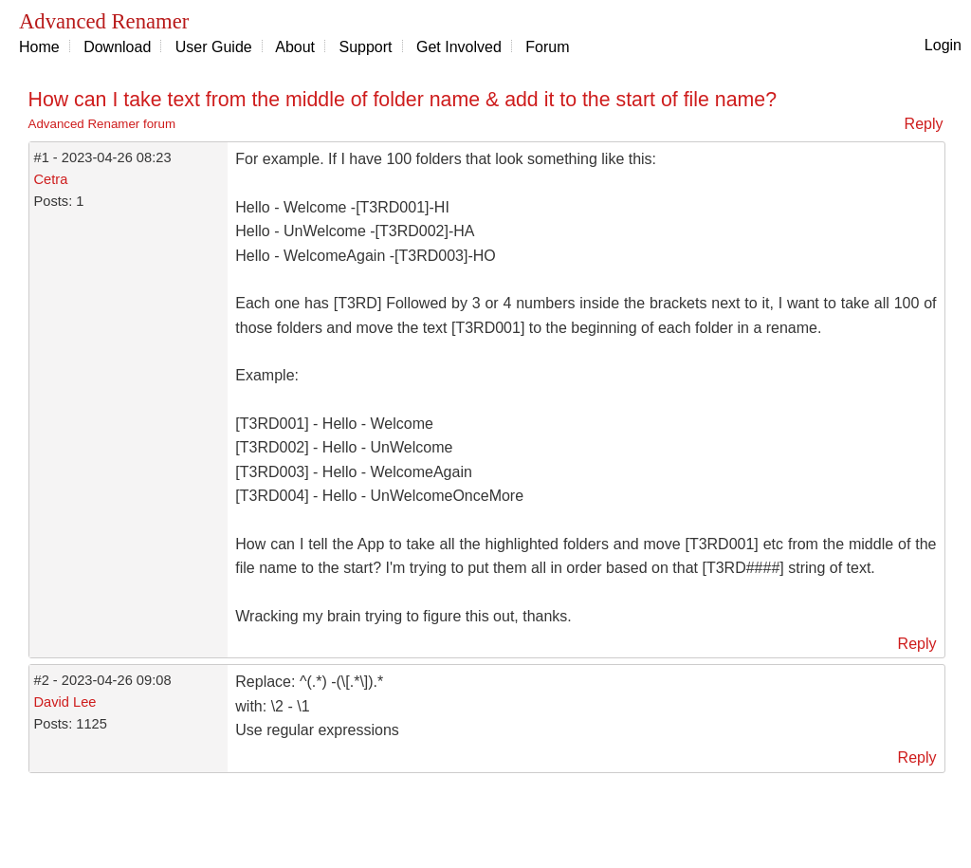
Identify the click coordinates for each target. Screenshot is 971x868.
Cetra (51, 179)
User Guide (213, 47)
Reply (924, 124)
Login (943, 45)
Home (39, 47)
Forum (547, 47)
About (295, 47)
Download (117, 47)
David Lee (65, 702)
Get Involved (459, 47)
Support (366, 47)
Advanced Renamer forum (102, 124)
